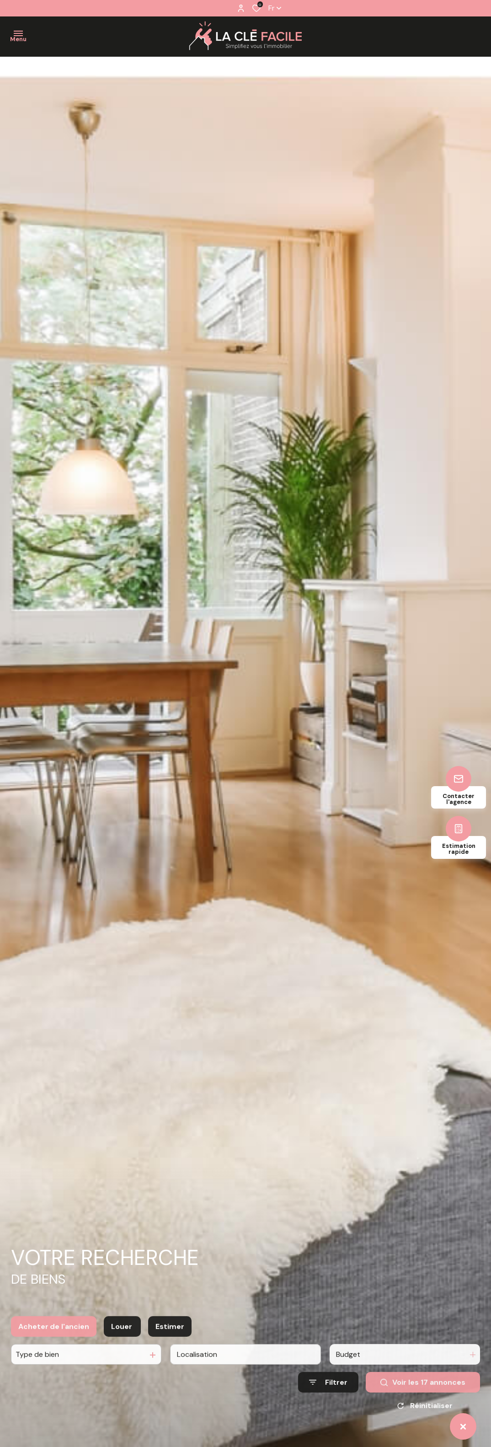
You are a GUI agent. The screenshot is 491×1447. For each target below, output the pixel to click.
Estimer (169, 1339)
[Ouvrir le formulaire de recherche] (328, 1395)
